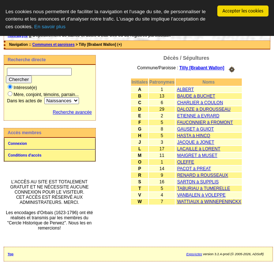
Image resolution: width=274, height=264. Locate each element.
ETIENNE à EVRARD (198, 115)
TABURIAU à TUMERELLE (203, 188)
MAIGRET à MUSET (197, 155)
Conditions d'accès (24, 155)
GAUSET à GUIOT (195, 128)
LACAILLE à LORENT (198, 148)
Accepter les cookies (242, 11)
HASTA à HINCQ (193, 135)
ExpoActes (194, 254)
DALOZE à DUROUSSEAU (203, 108)
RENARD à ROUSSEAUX (202, 174)
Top (11, 254)
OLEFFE (185, 161)
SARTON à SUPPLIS (198, 181)
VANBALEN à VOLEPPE (201, 194)
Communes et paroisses (53, 45)
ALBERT (185, 89)
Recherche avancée (72, 112)
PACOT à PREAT (194, 168)
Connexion (17, 144)
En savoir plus (49, 26)
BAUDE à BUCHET (196, 95)
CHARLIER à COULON (200, 102)
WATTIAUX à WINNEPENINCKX (209, 201)
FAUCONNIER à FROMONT (205, 122)
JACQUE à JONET (195, 141)
